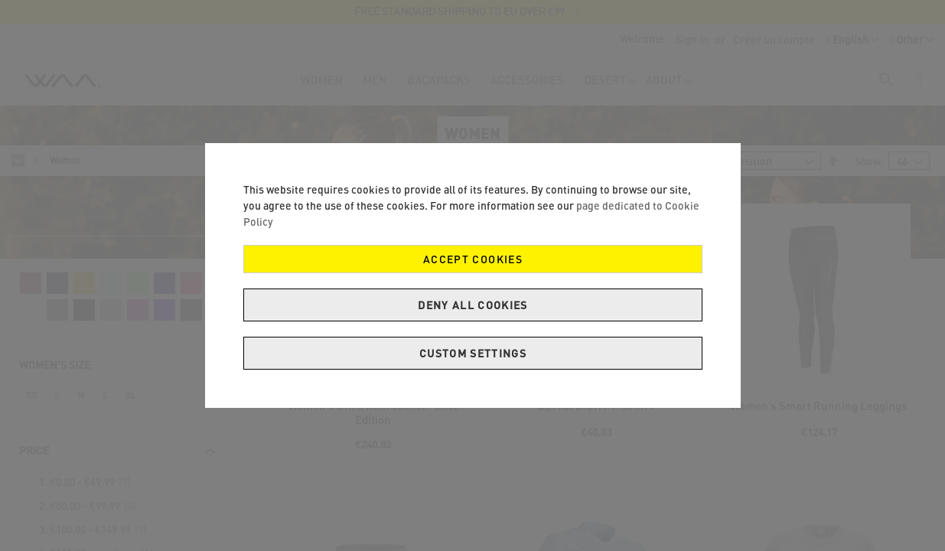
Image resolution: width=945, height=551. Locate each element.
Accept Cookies (473, 259)
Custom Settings (472, 353)
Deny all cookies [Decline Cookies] (473, 304)
